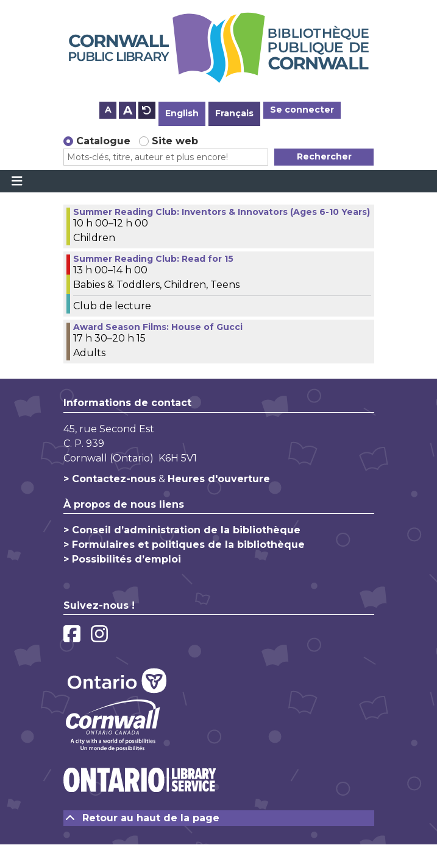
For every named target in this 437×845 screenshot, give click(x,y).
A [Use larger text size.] (127, 110)
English (182, 113)
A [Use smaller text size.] (108, 109)
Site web (175, 141)
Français (234, 113)
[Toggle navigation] (16, 181)
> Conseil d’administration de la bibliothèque (181, 530)
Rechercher (324, 156)
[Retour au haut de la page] (218, 818)
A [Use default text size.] (146, 110)
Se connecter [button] (302, 109)
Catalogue (103, 141)
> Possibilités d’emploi (122, 559)
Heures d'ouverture (219, 479)
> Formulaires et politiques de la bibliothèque (184, 544)
